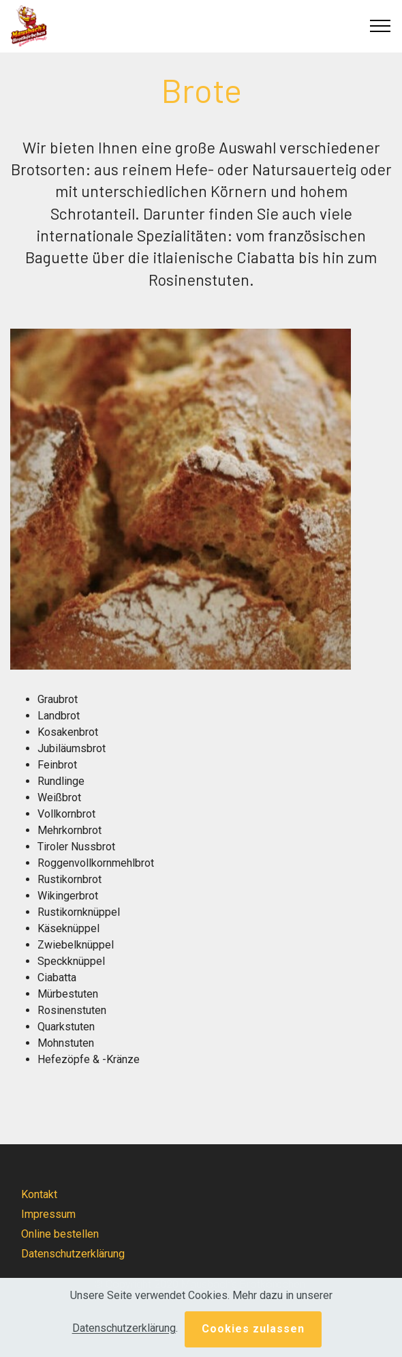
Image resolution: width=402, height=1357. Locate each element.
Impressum (48, 1214)
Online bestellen (60, 1233)
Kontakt (39, 1194)
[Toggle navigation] (380, 26)
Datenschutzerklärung (73, 1253)
